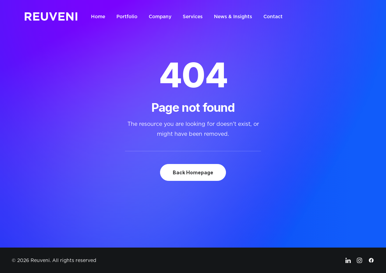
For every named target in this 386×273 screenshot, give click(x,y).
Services (193, 16)
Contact (273, 16)
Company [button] (160, 16)
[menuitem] (100, 16)
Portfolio (126, 16)
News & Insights (233, 16)
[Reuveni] (51, 16)
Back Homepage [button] (193, 172)
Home (98, 16)
